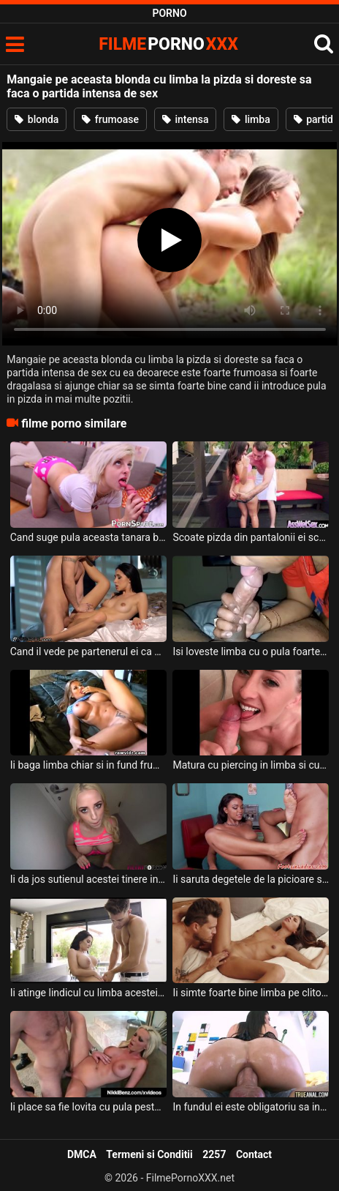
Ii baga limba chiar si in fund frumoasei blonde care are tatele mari (88, 765)
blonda (36, 119)
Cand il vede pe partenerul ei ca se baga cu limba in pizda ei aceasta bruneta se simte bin (88, 651)
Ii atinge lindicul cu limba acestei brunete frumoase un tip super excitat (88, 992)
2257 (214, 1154)
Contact (254, 1154)
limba (251, 119)
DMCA (81, 1154)
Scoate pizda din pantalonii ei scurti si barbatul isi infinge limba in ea (250, 537)
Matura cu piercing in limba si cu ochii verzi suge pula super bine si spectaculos (250, 765)
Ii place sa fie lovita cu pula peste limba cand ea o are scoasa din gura (88, 1107)
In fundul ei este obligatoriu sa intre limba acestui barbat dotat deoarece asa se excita (250, 1107)
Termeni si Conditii (149, 1154)
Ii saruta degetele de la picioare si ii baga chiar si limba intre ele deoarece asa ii (250, 879)
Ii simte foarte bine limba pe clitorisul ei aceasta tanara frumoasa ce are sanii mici (250, 992)
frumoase (110, 119)
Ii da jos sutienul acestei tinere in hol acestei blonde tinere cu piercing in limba (88, 879)
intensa (185, 119)
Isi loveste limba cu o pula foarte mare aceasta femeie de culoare (250, 651)
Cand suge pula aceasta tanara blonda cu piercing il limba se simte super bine (88, 537)
